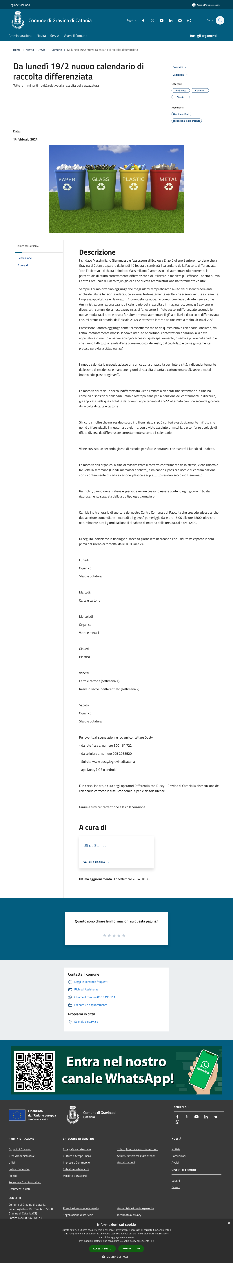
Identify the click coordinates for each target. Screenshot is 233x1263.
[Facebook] (141, 20)
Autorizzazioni (126, 1162)
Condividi (180, 67)
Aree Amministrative (22, 1156)
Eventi (176, 1187)
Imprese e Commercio (76, 1162)
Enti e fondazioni (19, 1169)
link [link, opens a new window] (152, 1240)
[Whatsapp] (187, 20)
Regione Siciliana (19, 5)
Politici (13, 1175)
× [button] (228, 1223)
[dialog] (116, 1241)
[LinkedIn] (169, 20)
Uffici (12, 1162)
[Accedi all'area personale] (205, 5)
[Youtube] (159, 20)
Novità (30, 49)
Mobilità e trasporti (75, 1175)
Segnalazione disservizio (78, 1215)
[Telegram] (178, 20)
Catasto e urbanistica (76, 1169)
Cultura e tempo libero (77, 1156)
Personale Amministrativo (25, 1182)
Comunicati (179, 1156)
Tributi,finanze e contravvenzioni (137, 1149)
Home (16, 49)
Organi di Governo (20, 1149)
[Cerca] (220, 20)
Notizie (176, 1149)
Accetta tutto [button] (102, 1248)
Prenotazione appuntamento (81, 1208)
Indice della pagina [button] (28, 246)
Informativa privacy (129, 1215)
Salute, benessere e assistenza (136, 1155)
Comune (57, 49)
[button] (116, 1257)
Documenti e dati (19, 1189)
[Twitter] (150, 20)
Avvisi (42, 49)
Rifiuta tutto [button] (131, 1248)
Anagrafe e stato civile (77, 1149)
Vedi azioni (181, 75)
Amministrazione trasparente (135, 1208)
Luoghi (176, 1180)
